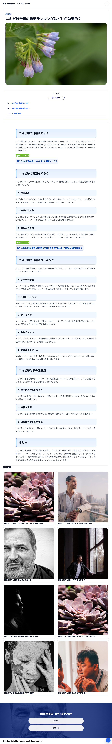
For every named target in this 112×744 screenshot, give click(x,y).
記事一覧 (56, 728)
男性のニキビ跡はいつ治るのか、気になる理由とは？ (24, 526)
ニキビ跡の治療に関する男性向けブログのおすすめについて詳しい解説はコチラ (49, 249)
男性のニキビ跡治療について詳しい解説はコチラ (37, 162)
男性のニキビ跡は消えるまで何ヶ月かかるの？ (76, 526)
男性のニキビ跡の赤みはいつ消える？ (18, 583)
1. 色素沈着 (16, 116)
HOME (56, 721)
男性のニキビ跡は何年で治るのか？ (71, 583)
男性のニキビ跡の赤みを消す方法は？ (72, 695)
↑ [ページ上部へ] (108, 740)
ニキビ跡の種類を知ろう (20, 111)
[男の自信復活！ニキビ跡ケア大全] (16, 4)
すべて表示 (56, 100)
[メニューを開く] (107, 3)
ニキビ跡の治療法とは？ (20, 106)
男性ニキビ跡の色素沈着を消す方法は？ (19, 695)
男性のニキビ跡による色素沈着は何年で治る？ (22, 639)
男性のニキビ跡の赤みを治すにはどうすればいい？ (77, 639)
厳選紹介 (8, 14)
